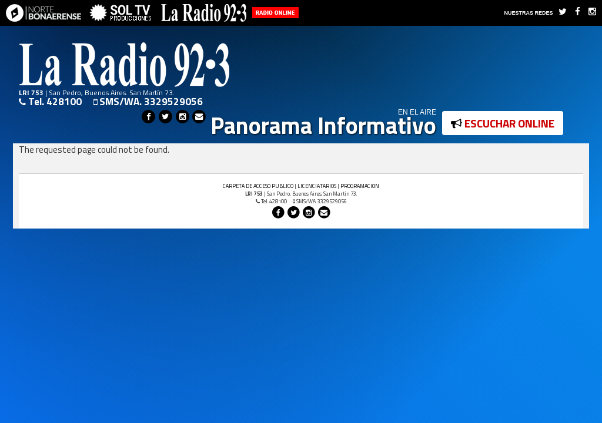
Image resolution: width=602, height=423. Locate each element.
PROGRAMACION (359, 186)
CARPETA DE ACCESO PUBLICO (258, 186)
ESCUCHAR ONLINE (502, 123)
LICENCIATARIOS (316, 186)
